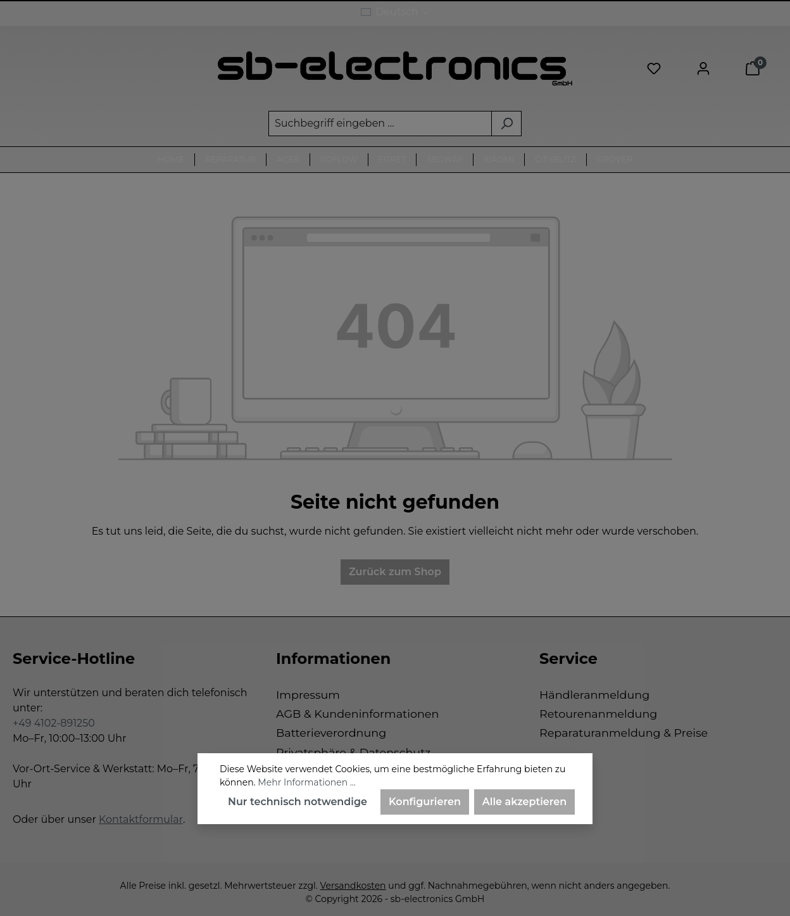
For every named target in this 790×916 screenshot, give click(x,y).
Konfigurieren (425, 802)
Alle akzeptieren (524, 802)
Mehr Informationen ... (306, 782)
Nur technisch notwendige (297, 802)
